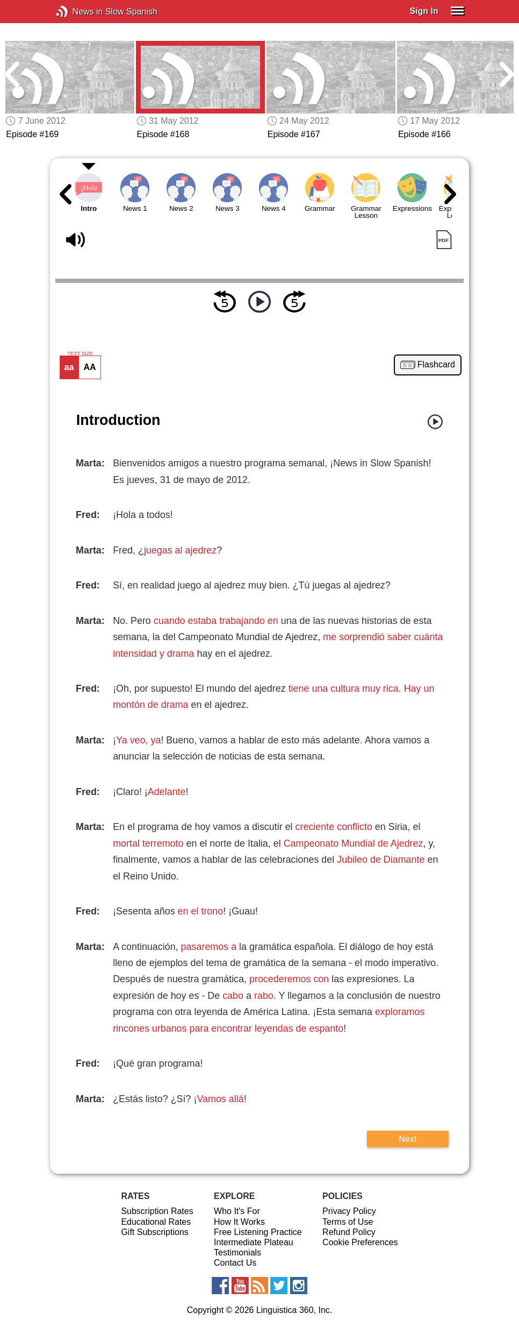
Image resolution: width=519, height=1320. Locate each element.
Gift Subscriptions (154, 1232)
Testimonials (237, 1252)
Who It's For (237, 1211)
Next (407, 1139)
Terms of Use (347, 1221)
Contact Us (235, 1262)
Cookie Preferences (360, 1242)
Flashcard (436, 364)
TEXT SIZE (80, 353)
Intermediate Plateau (253, 1242)
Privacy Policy (349, 1211)
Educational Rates (156, 1221)
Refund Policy (349, 1232)
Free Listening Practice (258, 1232)
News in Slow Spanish (78, 11)
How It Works (239, 1221)
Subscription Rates (157, 1211)
